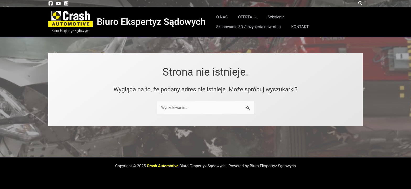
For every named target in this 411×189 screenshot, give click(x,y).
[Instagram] (66, 3)
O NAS (220, 17)
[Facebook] (50, 3)
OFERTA (243, 17)
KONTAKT (223, 26)
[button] (360, 3)
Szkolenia (269, 17)
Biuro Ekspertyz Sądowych (151, 22)
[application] (250, 17)
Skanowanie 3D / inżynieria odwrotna (318, 17)
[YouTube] (58, 3)
